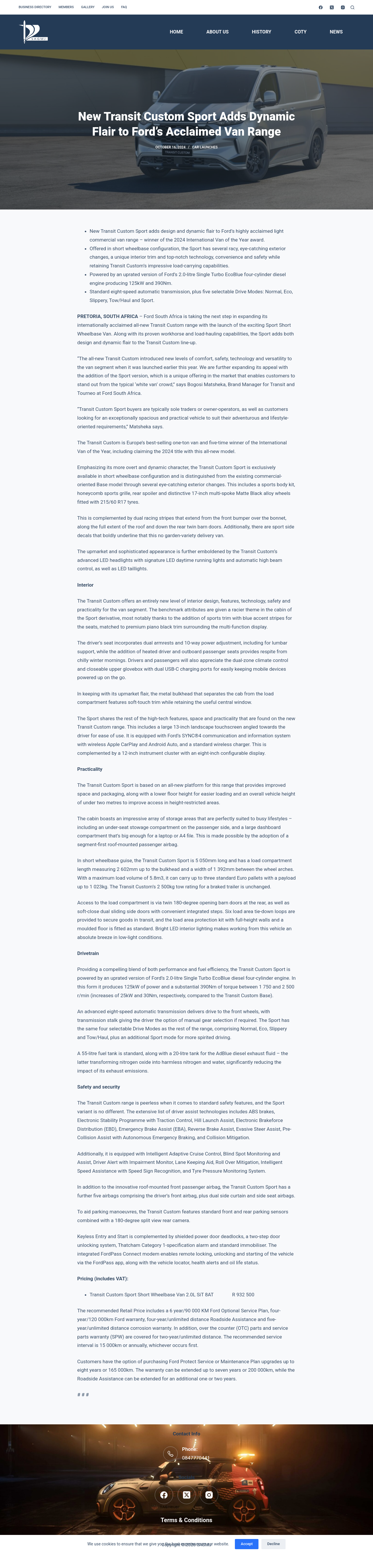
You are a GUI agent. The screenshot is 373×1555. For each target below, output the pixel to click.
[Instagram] (343, 7)
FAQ (124, 7)
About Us (217, 32)
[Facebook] (321, 7)
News (336, 32)
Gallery (87, 7)
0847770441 (196, 1458)
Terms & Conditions (186, 1520)
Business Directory (35, 7)
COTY (301, 32)
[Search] (352, 7)
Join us (108, 7)
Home (176, 32)
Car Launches (205, 147)
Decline (273, 1544)
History (261, 32)
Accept (247, 1544)
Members (66, 7)
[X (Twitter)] (332, 7)
